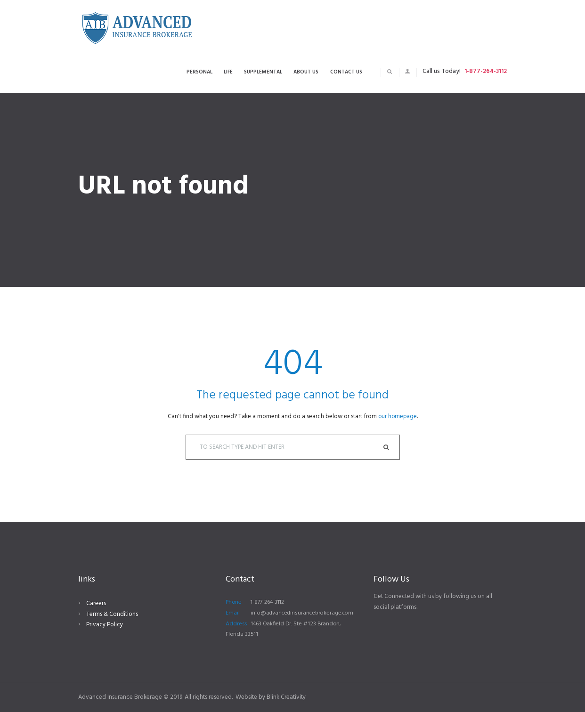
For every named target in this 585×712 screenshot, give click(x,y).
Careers (96, 604)
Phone (234, 602)
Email (233, 613)
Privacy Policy (104, 625)
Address (236, 624)
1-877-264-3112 (485, 71)
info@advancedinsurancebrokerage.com (303, 613)
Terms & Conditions (112, 614)
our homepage (397, 416)
